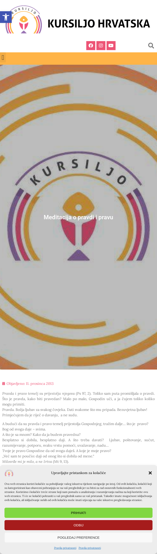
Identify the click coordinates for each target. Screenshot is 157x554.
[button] (150, 473)
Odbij (78, 525)
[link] (6, 17)
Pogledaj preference (78, 537)
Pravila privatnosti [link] (65, 548)
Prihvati (78, 513)
